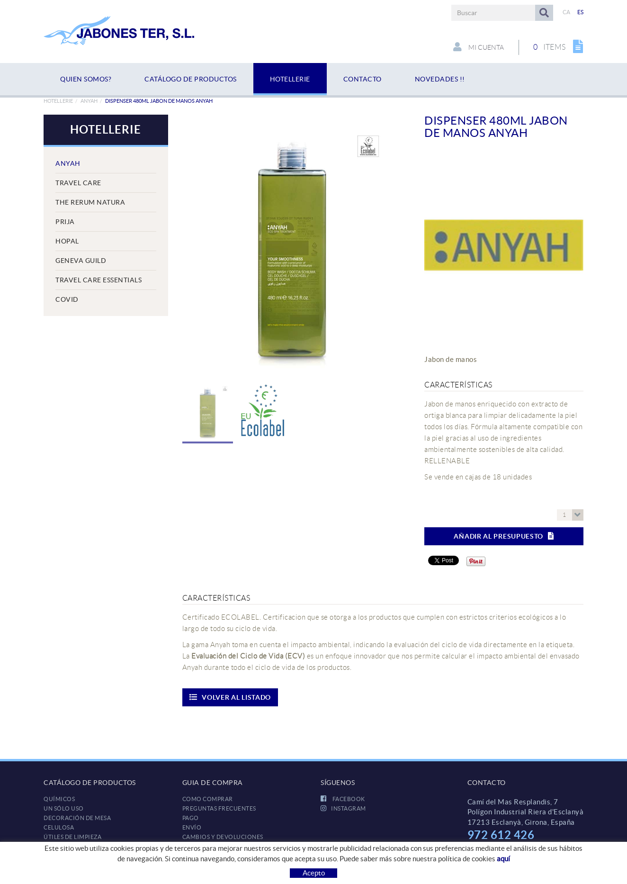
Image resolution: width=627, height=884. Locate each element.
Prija (65, 222)
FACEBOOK (343, 799)
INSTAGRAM (343, 808)
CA (567, 12)
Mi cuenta (477, 47)
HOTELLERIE (58, 101)
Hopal (67, 241)
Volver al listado (230, 697)
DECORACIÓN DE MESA (77, 818)
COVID (67, 299)
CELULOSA (59, 827)
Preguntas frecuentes (219, 808)
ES (580, 12)
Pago (190, 818)
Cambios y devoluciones (222, 837)
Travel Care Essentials (98, 280)
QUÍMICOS (59, 799)
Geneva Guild (80, 260)
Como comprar (207, 799)
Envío (192, 827)
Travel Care (78, 183)
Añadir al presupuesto (504, 536)
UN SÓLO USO (64, 808)
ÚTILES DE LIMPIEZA (72, 837)
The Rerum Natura (90, 202)
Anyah (89, 101)
